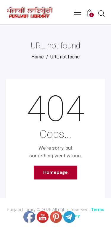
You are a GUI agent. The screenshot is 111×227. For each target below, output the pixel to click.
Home (37, 57)
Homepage (55, 172)
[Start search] (101, 13)
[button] (77, 12)
